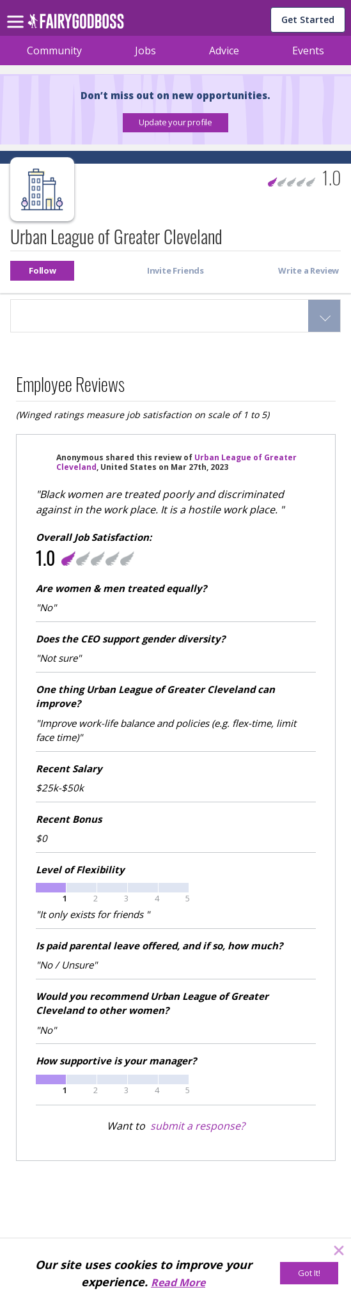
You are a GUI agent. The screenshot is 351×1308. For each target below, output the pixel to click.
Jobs (145, 50)
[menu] (17, 11)
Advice (224, 50)
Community (54, 50)
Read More (178, 1282)
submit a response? (197, 1126)
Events (308, 50)
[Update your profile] (175, 122)
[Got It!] (309, 1273)
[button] (175, 122)
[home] (75, 24)
